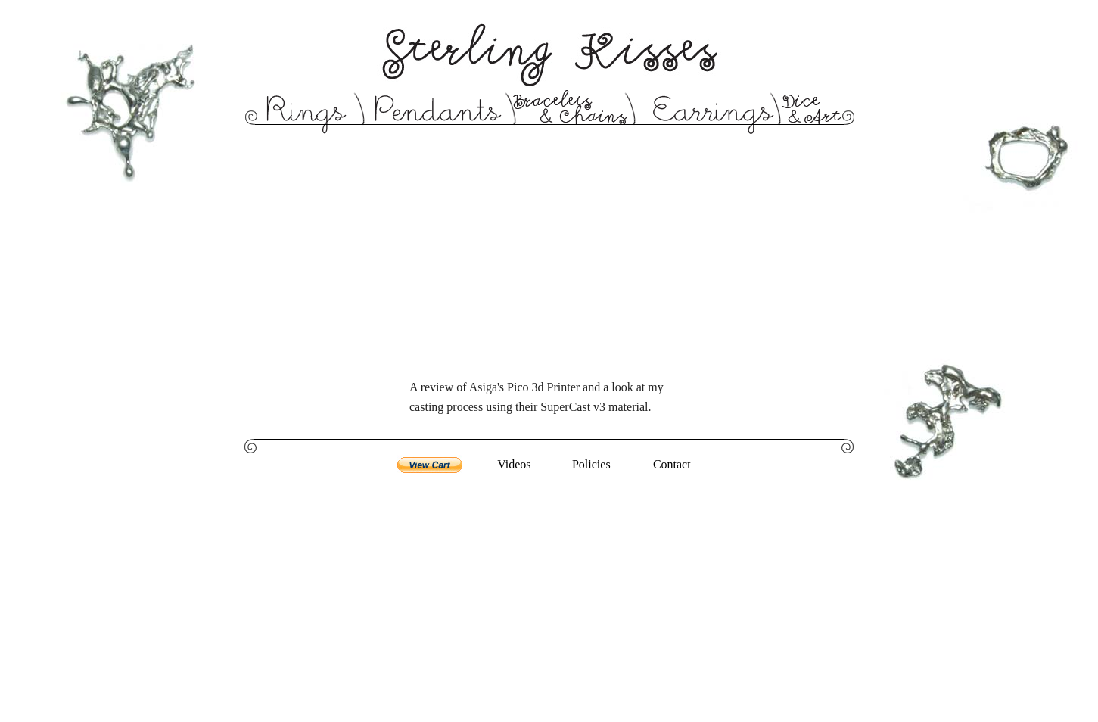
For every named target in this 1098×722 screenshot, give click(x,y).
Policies (591, 464)
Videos (513, 464)
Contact (672, 464)
